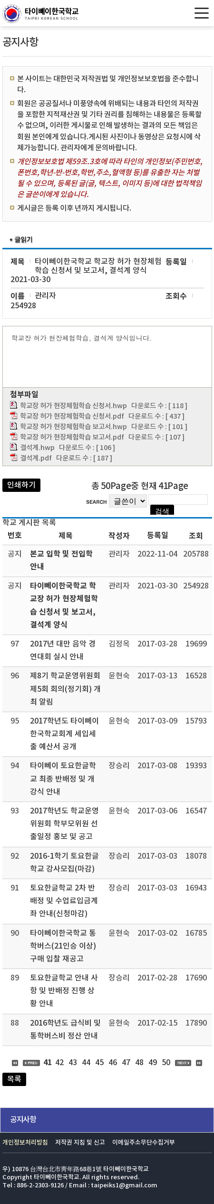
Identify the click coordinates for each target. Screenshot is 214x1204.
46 (112, 1062)
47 (126, 1062)
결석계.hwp (37, 448)
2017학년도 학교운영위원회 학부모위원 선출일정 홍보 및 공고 (64, 824)
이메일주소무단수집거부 (143, 1143)
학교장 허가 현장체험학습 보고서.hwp (73, 427)
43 (72, 1062)
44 (86, 1062)
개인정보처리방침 (25, 1143)
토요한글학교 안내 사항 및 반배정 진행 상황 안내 (64, 991)
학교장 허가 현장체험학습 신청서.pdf (72, 416)
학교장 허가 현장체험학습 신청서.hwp (73, 406)
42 (59, 1062)
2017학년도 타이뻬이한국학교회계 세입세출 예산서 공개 (64, 734)
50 (166, 1062)
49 (152, 1062)
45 (99, 1062)
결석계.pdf (36, 458)
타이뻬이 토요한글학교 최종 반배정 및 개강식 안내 (63, 779)
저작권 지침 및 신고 (80, 1143)
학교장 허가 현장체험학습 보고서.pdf (72, 437)
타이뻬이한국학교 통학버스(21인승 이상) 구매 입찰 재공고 (63, 946)
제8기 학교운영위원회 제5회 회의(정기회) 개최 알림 (65, 689)
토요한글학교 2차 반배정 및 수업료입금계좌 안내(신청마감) (64, 901)
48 (139, 1062)
